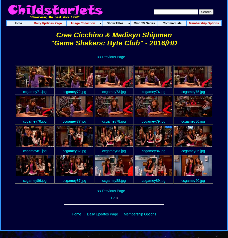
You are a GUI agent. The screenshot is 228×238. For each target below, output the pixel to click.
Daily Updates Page (102, 214)
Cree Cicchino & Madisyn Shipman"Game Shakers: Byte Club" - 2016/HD (114, 39)
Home (76, 214)
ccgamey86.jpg (35, 181)
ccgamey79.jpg (153, 121)
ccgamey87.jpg (74, 181)
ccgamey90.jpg (193, 181)
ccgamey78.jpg (114, 121)
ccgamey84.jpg (153, 151)
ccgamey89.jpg (153, 181)
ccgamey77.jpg (74, 121)
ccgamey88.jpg (114, 181)
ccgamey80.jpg (193, 121)
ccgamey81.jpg (35, 151)
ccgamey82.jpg (74, 151)
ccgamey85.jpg (193, 151)
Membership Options (140, 214)
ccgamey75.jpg (193, 92)
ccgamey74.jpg (153, 92)
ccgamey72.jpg (74, 92)
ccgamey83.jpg (114, 151)
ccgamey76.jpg (35, 121)
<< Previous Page (111, 57)
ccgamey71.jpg (35, 92)
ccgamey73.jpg (114, 92)
